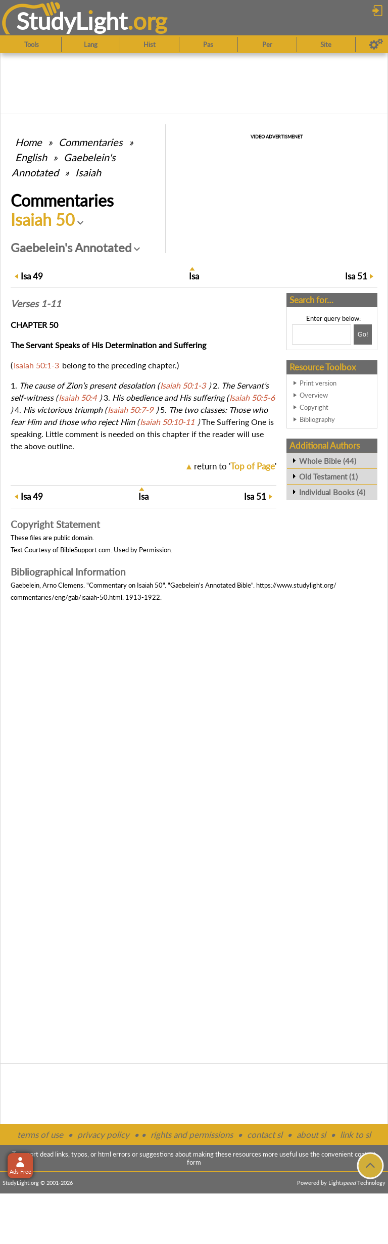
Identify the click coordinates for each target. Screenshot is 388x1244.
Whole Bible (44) (327, 460)
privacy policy (103, 1134)
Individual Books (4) (332, 492)
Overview (314, 395)
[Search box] (321, 334)
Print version (318, 383)
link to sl (355, 1134)
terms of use (40, 1134)
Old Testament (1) (328, 476)
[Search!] (363, 334)
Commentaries (91, 142)
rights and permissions (192, 1134)
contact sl (264, 1134)
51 (356, 276)
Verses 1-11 (36, 303)
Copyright (314, 407)
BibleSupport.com (85, 550)
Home (28, 142)
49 (32, 276)
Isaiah (88, 172)
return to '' (235, 466)
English (31, 157)
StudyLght (72, 21)
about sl (311, 1134)
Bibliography (317, 419)
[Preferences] (376, 44)
